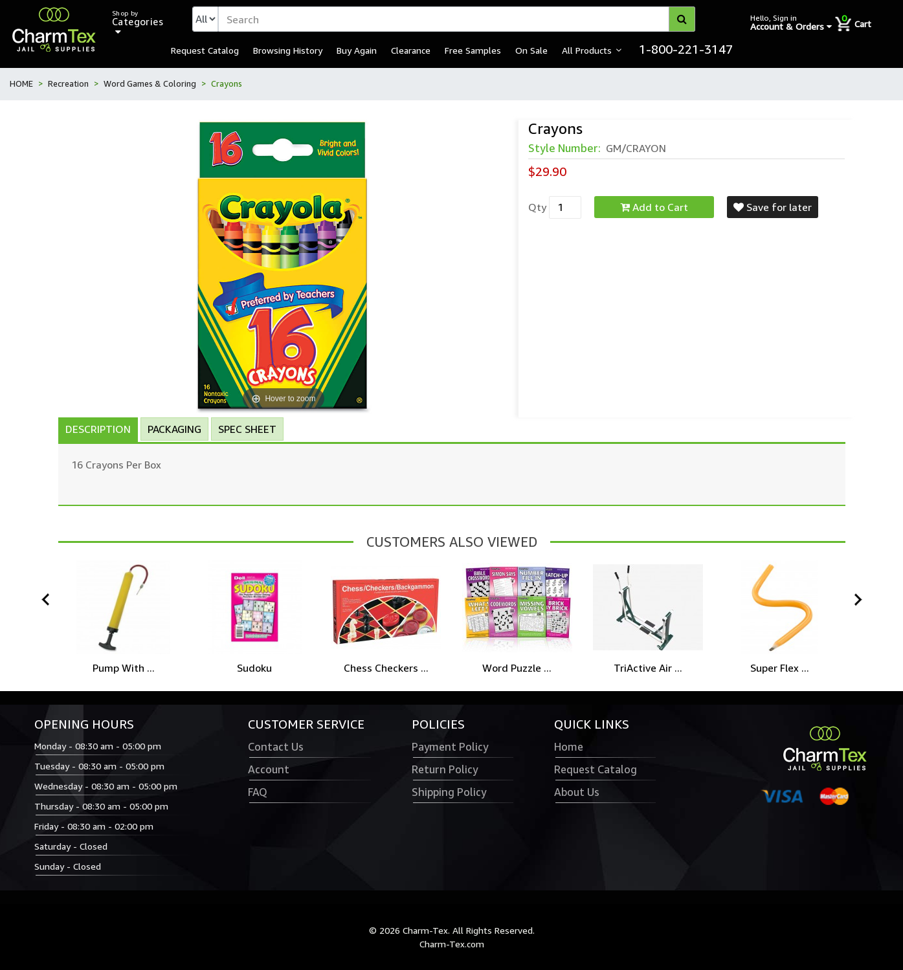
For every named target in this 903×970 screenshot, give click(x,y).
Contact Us (276, 746)
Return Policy (445, 769)
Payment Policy (450, 746)
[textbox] (456, 19)
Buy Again (357, 50)
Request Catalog (205, 50)
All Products (587, 50)
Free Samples (473, 50)
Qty (537, 207)
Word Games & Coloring (150, 83)
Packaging (174, 429)
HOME (21, 83)
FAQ (257, 792)
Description (98, 429)
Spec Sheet (247, 429)
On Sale (531, 50)
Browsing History (287, 50)
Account (268, 769)
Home (568, 746)
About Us (576, 792)
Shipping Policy (449, 792)
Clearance (410, 50)
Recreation (68, 83)
